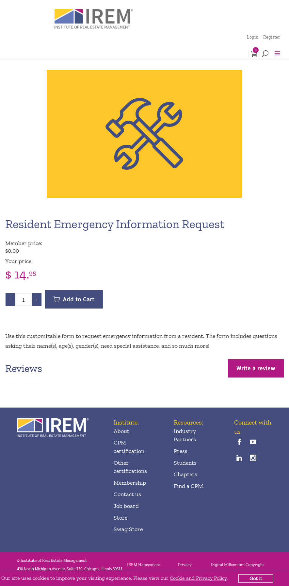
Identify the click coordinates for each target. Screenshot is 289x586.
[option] (144, 134)
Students (185, 462)
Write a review (255, 368)
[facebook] (239, 442)
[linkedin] (239, 458)
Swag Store (128, 529)
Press (180, 451)
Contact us (127, 494)
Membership (130, 482)
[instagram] (253, 458)
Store (120, 517)
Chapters (185, 474)
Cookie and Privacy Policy (198, 578)
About (121, 431)
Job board (126, 506)
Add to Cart (78, 299)
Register (271, 37)
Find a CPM (188, 486)
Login (252, 37)
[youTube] (253, 442)
